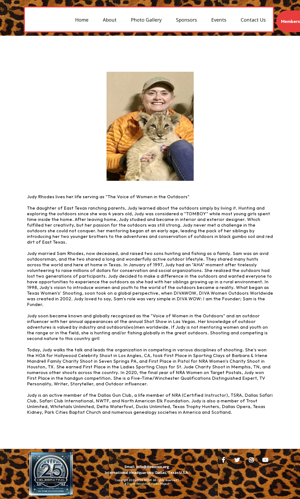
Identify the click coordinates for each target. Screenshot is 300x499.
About (110, 19)
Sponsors (186, 19)
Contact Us (253, 19)
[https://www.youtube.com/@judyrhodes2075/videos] (266, 459)
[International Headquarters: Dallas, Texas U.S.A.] (147, 472)
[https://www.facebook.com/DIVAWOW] (224, 459)
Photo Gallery (146, 19)
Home (81, 19)
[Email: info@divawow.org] (147, 466)
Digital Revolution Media (143, 483)
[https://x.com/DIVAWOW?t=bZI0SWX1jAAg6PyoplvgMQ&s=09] (238, 459)
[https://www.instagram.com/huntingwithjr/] (252, 459)
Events (218, 19)
